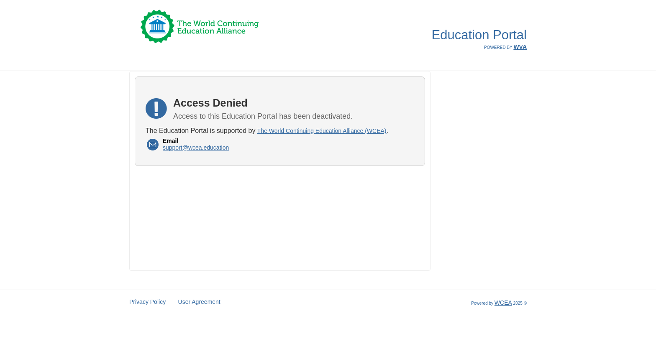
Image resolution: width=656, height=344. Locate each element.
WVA (520, 46)
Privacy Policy (147, 301)
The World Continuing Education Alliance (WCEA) (322, 130)
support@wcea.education (196, 147)
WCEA (503, 302)
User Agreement (199, 301)
